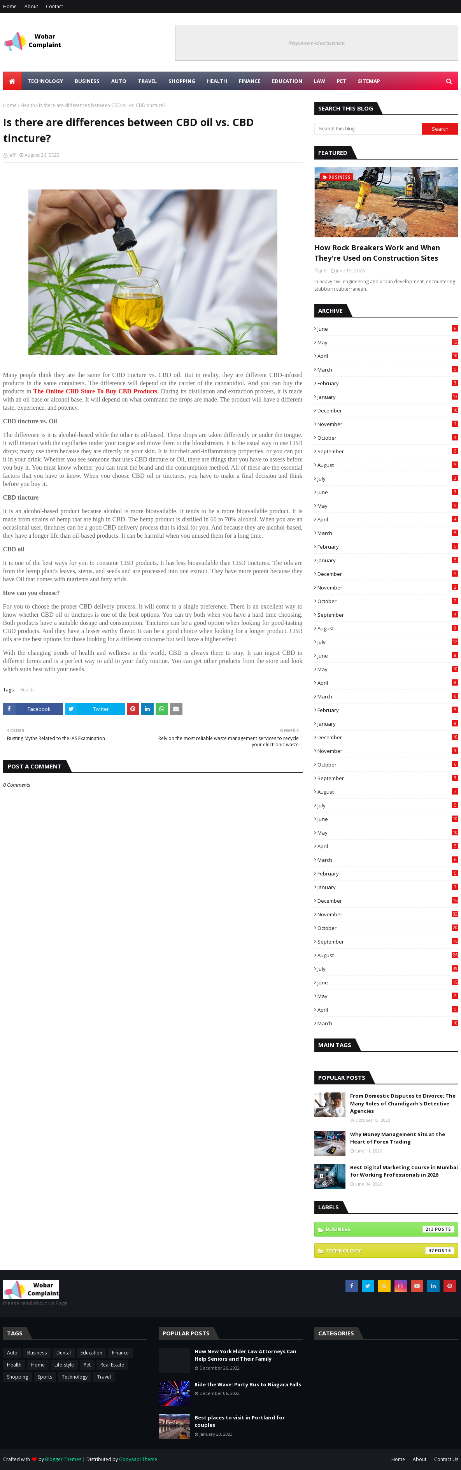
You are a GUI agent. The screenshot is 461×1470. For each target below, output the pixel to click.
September (387, 451)
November (387, 424)
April (387, 356)
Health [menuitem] (217, 80)
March (387, 369)
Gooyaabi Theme (138, 1459)
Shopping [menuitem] (181, 80)
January (387, 396)
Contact (54, 6)
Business (390, 1229)
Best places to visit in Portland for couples (240, 1421)
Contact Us (446, 1459)
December (387, 410)
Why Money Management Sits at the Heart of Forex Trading (397, 1138)
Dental (63, 1352)
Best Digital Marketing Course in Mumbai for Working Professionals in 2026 (404, 1171)
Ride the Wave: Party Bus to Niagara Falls (248, 1384)
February (387, 383)
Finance (120, 1352)
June (387, 328)
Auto (12, 1352)
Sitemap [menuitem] (369, 80)
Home (10, 6)
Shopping (17, 1377)
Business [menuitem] (87, 80)
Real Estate (112, 1364)
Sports (45, 1377)
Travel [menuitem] (147, 80)
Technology (390, 1250)
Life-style (64, 1364)
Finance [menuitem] (249, 80)
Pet (87, 1364)
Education (91, 1352)
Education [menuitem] (287, 80)
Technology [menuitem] (45, 80)
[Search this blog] (368, 129)
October (387, 437)
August (387, 464)
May (387, 342)
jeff (12, 155)
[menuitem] (12, 81)
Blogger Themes (63, 1459)
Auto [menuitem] (118, 80)
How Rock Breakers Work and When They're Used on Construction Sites (377, 253)
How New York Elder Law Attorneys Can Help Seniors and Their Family (245, 1355)
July (387, 478)
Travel (104, 1377)
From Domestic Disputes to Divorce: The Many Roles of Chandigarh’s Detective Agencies (403, 1103)
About (31, 6)
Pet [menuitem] (341, 80)
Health (28, 105)
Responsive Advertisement (317, 42)
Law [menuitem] (319, 80)
